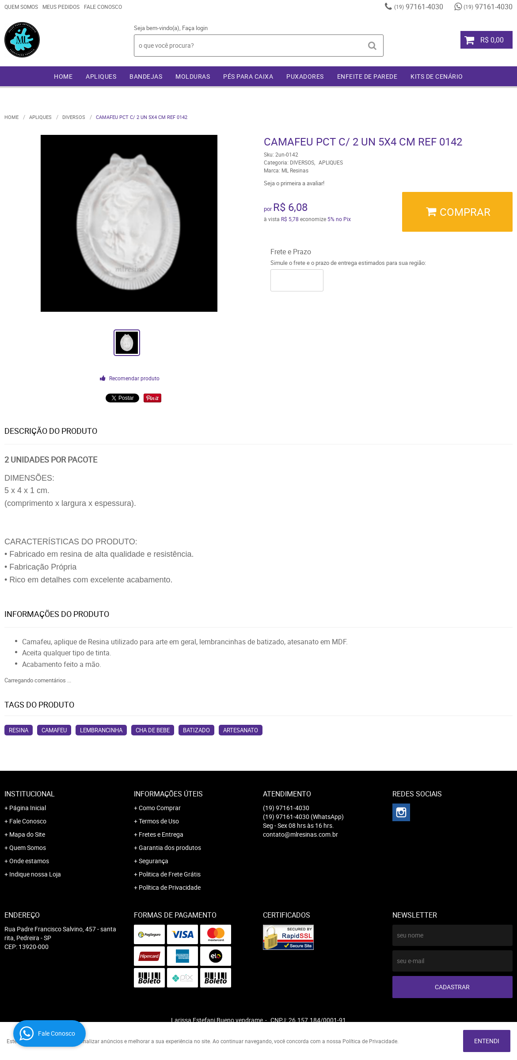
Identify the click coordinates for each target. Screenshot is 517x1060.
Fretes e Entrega (161, 834)
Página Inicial (27, 808)
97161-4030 (418, 6)
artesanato (240, 730)
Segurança (153, 861)
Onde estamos (29, 861)
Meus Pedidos (61, 6)
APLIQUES (101, 76)
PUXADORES (305, 76)
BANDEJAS (145, 76)
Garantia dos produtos (170, 847)
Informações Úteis (168, 794)
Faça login (195, 28)
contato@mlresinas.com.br (300, 834)
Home (63, 76)
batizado (196, 730)
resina (18, 730)
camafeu (54, 730)
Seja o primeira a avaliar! (294, 183)
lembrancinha (101, 730)
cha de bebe (153, 730)
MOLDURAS (192, 76)
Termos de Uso (159, 821)
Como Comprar (160, 808)
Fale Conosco (103, 6)
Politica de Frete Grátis (170, 874)
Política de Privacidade (170, 887)
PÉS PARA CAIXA (248, 76)
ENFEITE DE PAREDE (367, 76)
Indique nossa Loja (35, 874)
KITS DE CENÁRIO (437, 76)
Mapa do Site (27, 834)
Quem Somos (21, 6)
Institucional (29, 794)
